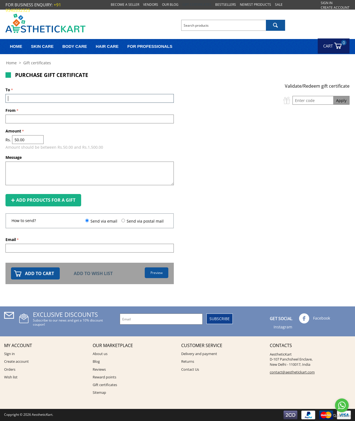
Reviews (99, 369)
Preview (156, 272)
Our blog (170, 4)
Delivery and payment (199, 353)
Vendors (150, 4)
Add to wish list (93, 273)
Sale (279, 4)
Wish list (11, 377)
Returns (187, 361)
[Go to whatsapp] (342, 405)
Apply (341, 100)
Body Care (75, 46)
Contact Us (190, 369)
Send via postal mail (145, 221)
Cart (330, 44)
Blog (96, 361)
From (10, 110)
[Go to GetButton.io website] (342, 415)
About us (100, 353)
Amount (13, 131)
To (7, 89)
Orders (9, 369)
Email (10, 239)
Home (16, 46)
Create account (335, 7)
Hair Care (107, 46)
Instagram (282, 326)
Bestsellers (225, 4)
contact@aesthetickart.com (292, 372)
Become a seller (125, 4)
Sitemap (99, 392)
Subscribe (219, 318)
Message (13, 157)
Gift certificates (196, 4)
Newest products (255, 4)
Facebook (314, 318)
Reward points (104, 377)
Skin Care (42, 46)
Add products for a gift (43, 200)
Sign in (327, 3)
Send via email (103, 221)
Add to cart (39, 273)
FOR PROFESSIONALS (149, 46)
